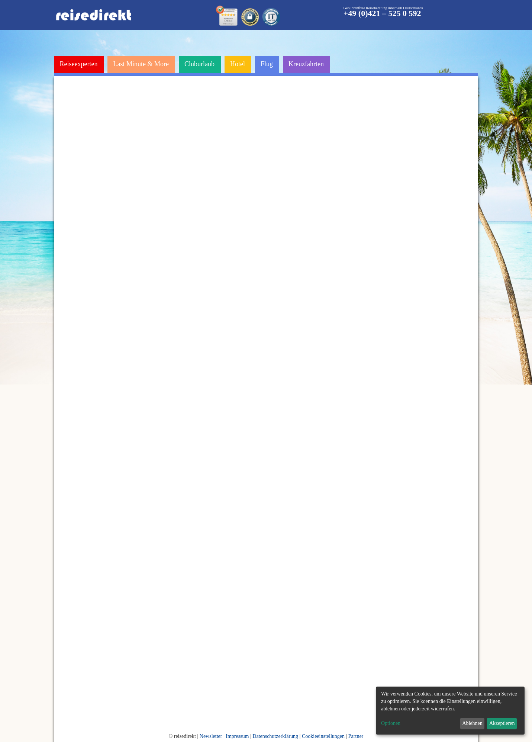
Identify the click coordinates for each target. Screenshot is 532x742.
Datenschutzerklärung (275, 736)
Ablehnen (472, 723)
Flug (267, 64)
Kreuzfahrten (306, 64)
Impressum (237, 736)
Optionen (390, 723)
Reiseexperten (79, 64)
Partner (355, 736)
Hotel (237, 64)
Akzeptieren (502, 723)
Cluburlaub (199, 64)
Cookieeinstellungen (323, 736)
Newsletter (211, 736)
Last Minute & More (140, 64)
